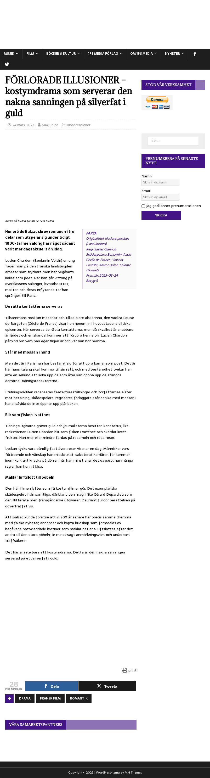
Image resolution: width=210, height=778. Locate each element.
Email (146, 191)
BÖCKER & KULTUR (61, 53)
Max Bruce (50, 125)
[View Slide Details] (71, 743)
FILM (30, 53)
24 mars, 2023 (23, 125)
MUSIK (9, 53)
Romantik (79, 698)
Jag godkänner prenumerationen (171, 206)
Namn (146, 176)
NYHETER (172, 53)
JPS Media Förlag (103, 53)
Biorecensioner (78, 125)
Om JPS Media (141, 53)
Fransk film (50, 698)
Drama (25, 698)
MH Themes (133, 772)
